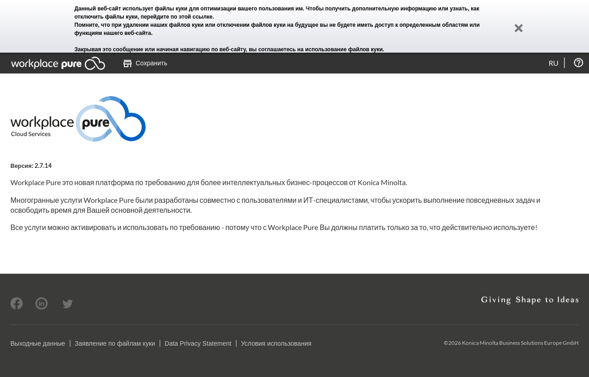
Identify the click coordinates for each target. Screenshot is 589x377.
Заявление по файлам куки (115, 343)
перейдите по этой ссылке (176, 17)
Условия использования (276, 343)
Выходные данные (37, 343)
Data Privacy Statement (198, 343)
